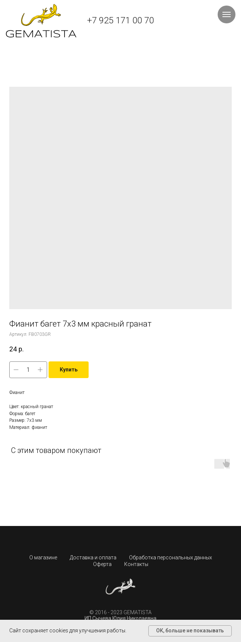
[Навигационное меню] (226, 14)
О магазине (43, 557)
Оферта (102, 564)
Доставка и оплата (93, 557)
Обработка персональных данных (170, 557)
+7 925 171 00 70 (120, 20)
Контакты (136, 564)
